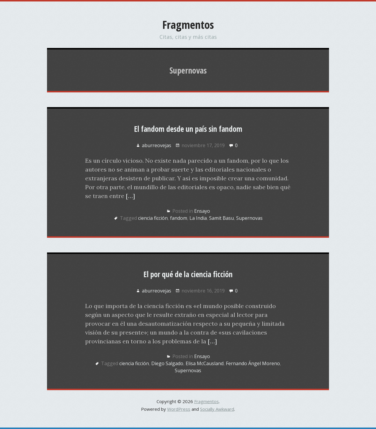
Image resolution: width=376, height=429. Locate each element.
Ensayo (202, 211)
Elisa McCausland (205, 363)
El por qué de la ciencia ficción (188, 274)
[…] (130, 195)
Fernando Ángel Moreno (253, 363)
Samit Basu (221, 218)
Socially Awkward (217, 409)
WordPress (178, 409)
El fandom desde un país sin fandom (188, 129)
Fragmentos (188, 24)
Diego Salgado (167, 363)
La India (198, 218)
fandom (178, 218)
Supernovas (249, 218)
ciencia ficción (153, 218)
